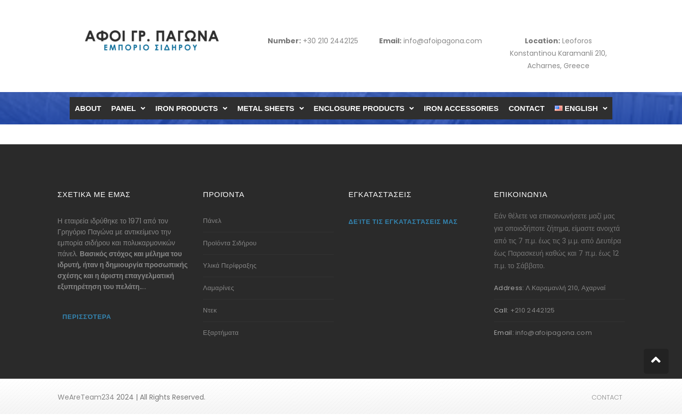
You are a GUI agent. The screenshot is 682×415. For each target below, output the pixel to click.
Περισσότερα (87, 316)
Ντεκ (210, 310)
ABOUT (88, 108)
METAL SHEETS (270, 108)
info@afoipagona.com (442, 41)
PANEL (128, 108)
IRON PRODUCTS (191, 108)
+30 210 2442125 (330, 41)
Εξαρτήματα (221, 332)
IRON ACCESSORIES (461, 108)
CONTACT (526, 108)
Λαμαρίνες (218, 288)
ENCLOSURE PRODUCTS (364, 108)
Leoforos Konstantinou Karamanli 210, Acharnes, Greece (558, 53)
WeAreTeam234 (86, 397)
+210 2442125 (532, 310)
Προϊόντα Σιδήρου (230, 243)
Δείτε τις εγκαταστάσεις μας (403, 221)
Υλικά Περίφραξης (230, 265)
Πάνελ (212, 220)
